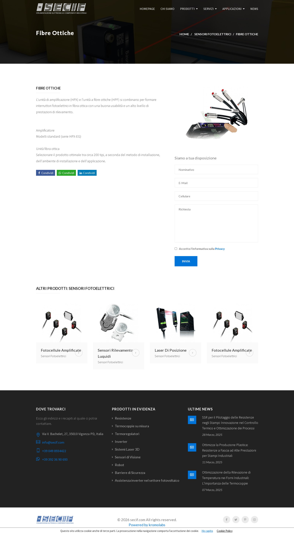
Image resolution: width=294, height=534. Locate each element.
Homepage (147, 9)
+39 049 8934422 (54, 451)
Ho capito (207, 531)
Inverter (121, 441)
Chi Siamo (167, 9)
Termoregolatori (127, 434)
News (254, 9)
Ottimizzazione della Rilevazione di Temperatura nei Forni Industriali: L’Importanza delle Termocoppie (226, 477)
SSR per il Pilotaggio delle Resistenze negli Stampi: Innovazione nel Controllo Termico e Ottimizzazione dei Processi (230, 422)
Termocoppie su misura (132, 426)
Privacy (220, 248)
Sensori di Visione (128, 457)
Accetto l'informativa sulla (200, 248)
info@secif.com (53, 442)
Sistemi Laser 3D (127, 449)
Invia (186, 261)
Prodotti (187, 9)
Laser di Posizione (171, 350)
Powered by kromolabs (147, 525)
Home (184, 34)
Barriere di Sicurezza (130, 472)
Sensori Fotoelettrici (212, 34)
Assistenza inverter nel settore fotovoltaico (147, 480)
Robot (119, 465)
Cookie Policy (225, 531)
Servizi (208, 9)
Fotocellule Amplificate (61, 350)
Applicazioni (232, 9)
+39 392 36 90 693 (55, 459)
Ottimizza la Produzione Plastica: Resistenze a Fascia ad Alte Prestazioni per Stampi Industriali (229, 450)
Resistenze (123, 418)
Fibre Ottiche (247, 34)
